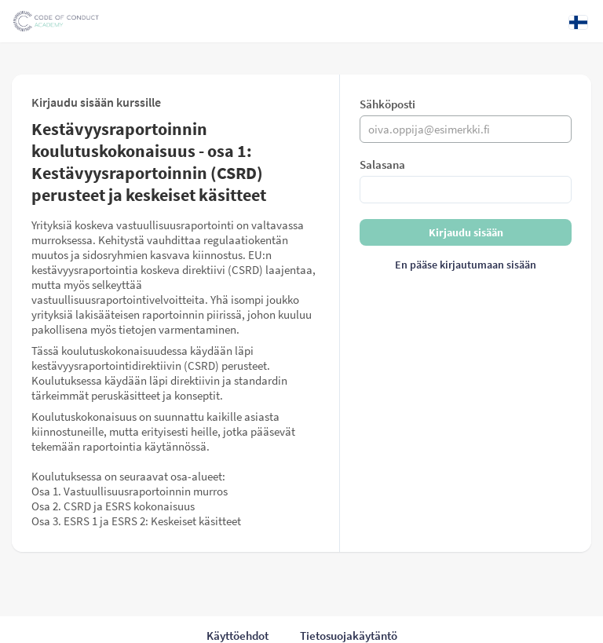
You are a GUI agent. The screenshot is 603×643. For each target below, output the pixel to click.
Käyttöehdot (237, 635)
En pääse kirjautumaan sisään (465, 265)
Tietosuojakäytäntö (348, 635)
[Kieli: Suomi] (578, 22)
